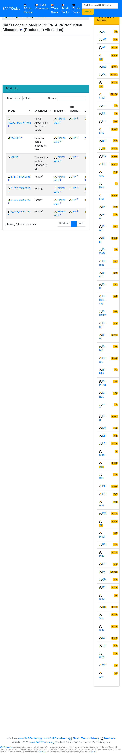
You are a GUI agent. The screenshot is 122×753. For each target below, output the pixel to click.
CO (101, 86)
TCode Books (65, 9)
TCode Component (42, 6)
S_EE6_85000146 (20, 211)
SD (104, 607)
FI (104, 149)
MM (101, 467)
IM (103, 206)
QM (104, 579)
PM (104, 513)
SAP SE (42, 752)
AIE (104, 39)
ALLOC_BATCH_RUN (19, 122)
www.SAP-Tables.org (30, 738)
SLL (101, 618)
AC (104, 31)
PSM (102, 556)
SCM (102, 598)
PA (103, 486)
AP (104, 47)
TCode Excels (76, 9)
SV (103, 637)
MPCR (14, 157)
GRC (101, 175)
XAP (101, 676)
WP (104, 665)
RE (103, 587)
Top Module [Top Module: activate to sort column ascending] (73, 108)
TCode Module (29, 9)
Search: (68, 98)
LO (103, 443)
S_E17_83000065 (20, 176)
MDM (102, 455)
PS (103, 544)
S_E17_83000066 (20, 188)
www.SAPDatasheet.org (57, 738)
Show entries (18, 98)
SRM (101, 630)
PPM (102, 536)
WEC (102, 657)
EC (103, 121)
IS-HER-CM (102, 300)
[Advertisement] (45, 58)
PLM (101, 505)
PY (103, 571)
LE (103, 435)
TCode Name (54, 9)
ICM (101, 198)
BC (101, 59)
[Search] (100, 6)
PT (103, 563)
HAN (101, 187)
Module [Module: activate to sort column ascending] (58, 110)
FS (103, 164)
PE (103, 493)
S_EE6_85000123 (20, 199)
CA (104, 74)
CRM (102, 97)
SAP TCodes (11, 9)
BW (104, 66)
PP (74, 118)
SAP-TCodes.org (6, 747)
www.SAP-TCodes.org (41, 742)
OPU (101, 478)
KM (104, 427)
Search (88, 11)
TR (103, 645)
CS (103, 105)
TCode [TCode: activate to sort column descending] (11, 110)
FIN (104, 156)
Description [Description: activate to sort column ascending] (40, 110)
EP (103, 140)
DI (103, 113)
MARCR (15, 138)
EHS (101, 132)
